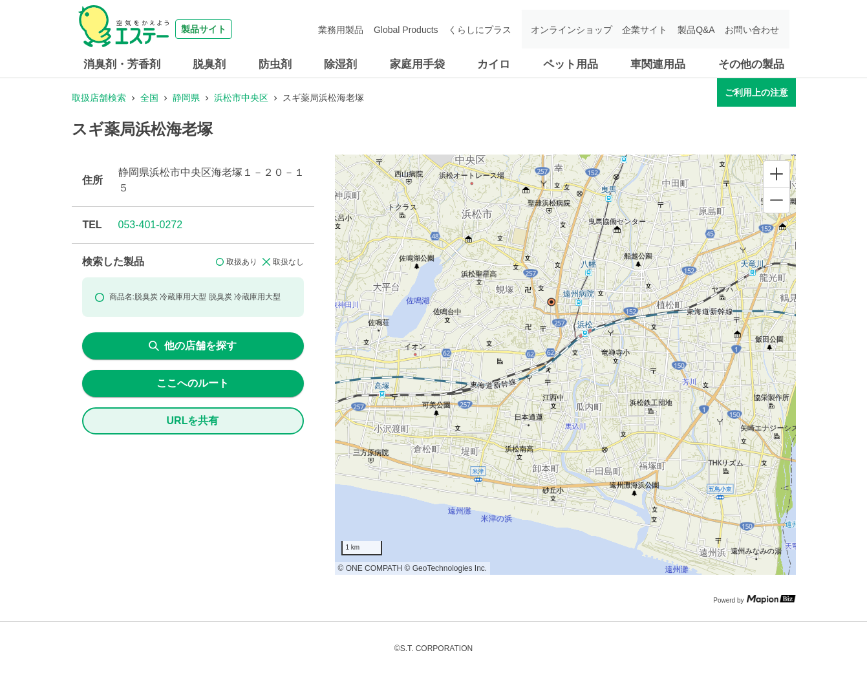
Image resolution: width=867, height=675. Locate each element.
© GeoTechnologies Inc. (446, 568)
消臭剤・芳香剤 (121, 64)
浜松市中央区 (241, 97)
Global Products (412, 29)
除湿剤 (340, 64)
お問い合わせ (753, 29)
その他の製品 (751, 64)
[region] (565, 365)
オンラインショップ (575, 29)
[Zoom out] (776, 200)
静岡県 (186, 97)
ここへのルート (192, 383)
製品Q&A (698, 29)
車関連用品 (657, 64)
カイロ (493, 64)
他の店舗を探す (193, 345)
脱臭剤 (209, 64)
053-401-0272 (150, 224)
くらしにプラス (485, 29)
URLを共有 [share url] (193, 420)
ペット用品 (570, 64)
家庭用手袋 (417, 64)
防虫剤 (275, 64)
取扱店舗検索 (99, 97)
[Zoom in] (776, 174)
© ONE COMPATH (370, 568)
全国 (149, 97)
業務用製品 (347, 29)
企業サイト (647, 29)
